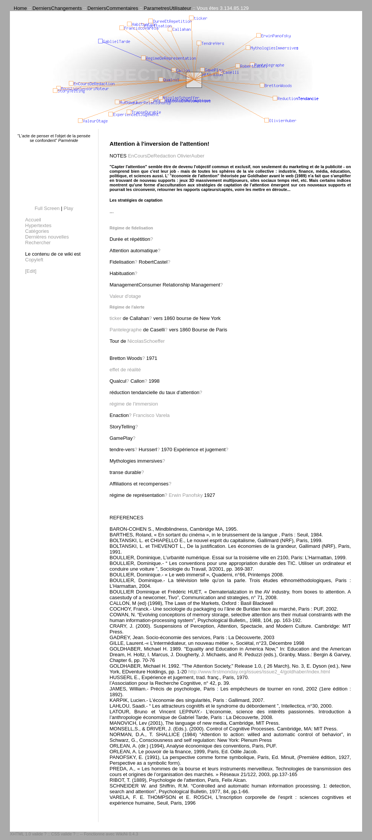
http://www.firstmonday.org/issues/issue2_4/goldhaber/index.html (259, 672)
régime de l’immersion (134, 404)
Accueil (33, 220)
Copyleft (34, 259)
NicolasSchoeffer (146, 341)
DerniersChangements (57, 8)
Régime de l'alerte (127, 307)
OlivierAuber (191, 156)
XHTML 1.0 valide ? (28, 834)
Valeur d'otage (125, 296)
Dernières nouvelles (47, 237)
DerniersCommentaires (112, 8)
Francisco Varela (151, 415)
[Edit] (31, 271)
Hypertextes (38, 225)
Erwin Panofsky (186, 495)
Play (68, 208)
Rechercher (38, 242)
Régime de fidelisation (131, 228)
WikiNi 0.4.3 (127, 834)
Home (20, 8)
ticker (115, 318)
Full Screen (47, 208)
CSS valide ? (63, 834)
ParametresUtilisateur (167, 8)
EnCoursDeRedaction (152, 156)
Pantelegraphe (126, 329)
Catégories (37, 231)
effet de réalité (125, 369)
